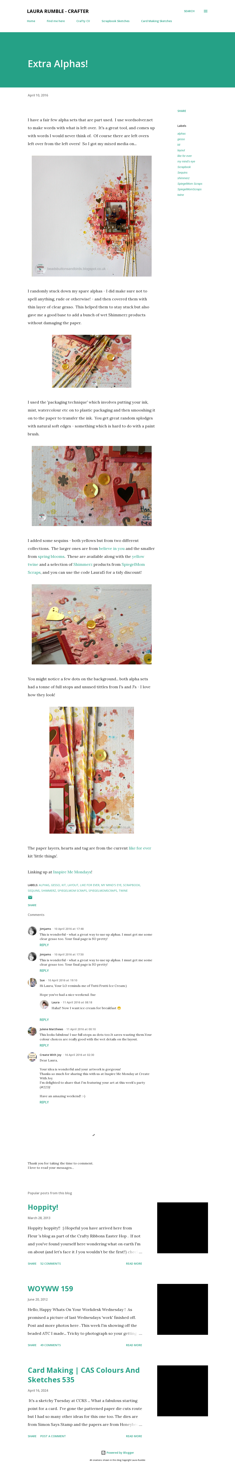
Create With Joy (51, 1055)
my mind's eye (186, 161)
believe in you (112, 548)
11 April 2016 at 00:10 (81, 1029)
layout (181, 150)
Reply (44, 945)
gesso (181, 139)
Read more (134, 1263)
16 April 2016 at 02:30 (79, 1055)
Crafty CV (83, 21)
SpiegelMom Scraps (189, 183)
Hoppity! (43, 1207)
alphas (181, 133)
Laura (56, 1002)
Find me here (56, 21)
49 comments (50, 1345)
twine (180, 194)
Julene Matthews (51, 1029)
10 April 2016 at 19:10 (62, 980)
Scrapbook (184, 167)
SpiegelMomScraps (189, 189)
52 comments (50, 1263)
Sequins (182, 172)
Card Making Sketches (156, 21)
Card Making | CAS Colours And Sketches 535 (84, 1375)
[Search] (189, 11)
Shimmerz (82, 564)
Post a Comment (53, 1436)
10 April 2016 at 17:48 (69, 929)
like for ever (140, 848)
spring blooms (51, 556)
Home (31, 21)
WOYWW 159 (50, 1288)
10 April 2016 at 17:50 (69, 954)
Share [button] (181, 111)
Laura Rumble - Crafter (58, 11)
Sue (42, 980)
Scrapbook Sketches (115, 21)
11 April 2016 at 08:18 (77, 1002)
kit (178, 144)
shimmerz (183, 178)
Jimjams (45, 929)
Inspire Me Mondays (72, 871)
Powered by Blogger (117, 1452)
